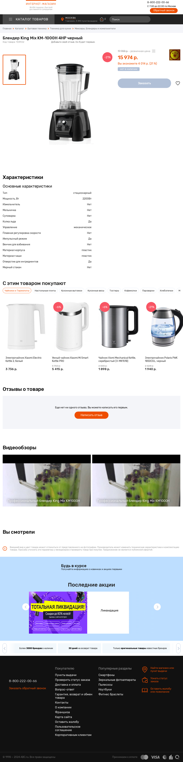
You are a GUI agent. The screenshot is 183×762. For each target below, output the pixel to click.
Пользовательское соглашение (67, 728)
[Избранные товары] (163, 19)
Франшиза (62, 712)
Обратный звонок (163, 10)
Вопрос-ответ (64, 689)
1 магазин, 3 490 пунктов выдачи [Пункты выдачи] (81, 21)
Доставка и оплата (68, 684)
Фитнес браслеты (110, 694)
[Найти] (146, 19)
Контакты (61, 702)
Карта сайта (63, 717)
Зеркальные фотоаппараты (117, 680)
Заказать (144, 83)
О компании (63, 707)
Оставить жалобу (67, 722)
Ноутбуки (105, 689)
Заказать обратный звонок (27, 688)
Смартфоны (106, 675)
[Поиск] (129, 19)
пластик (87, 250)
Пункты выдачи (65, 675)
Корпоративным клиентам (73, 735)
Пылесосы (105, 684)
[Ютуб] (27, 705)
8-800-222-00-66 (158, 2)
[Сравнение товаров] (157, 19)
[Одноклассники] (19, 705)
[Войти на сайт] (170, 19)
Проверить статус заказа (72, 680)
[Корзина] (177, 19)
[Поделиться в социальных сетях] (176, 42)
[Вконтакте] (12, 705)
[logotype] (12, 7)
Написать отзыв (91, 415)
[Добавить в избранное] (177, 83)
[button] (25, 606)
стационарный (82, 193)
